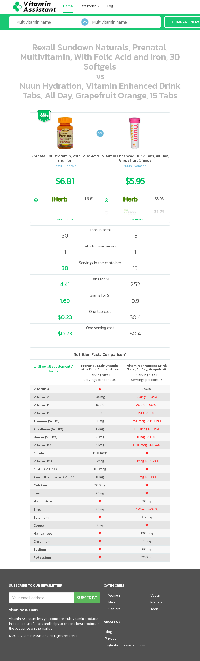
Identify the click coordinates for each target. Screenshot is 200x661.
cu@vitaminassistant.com (125, 645)
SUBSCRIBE (87, 597)
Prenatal (157, 602)
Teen (154, 609)
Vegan (155, 595)
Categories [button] (89, 6)
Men (111, 602)
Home (68, 6)
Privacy (110, 638)
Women (114, 595)
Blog (109, 6)
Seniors (114, 609)
